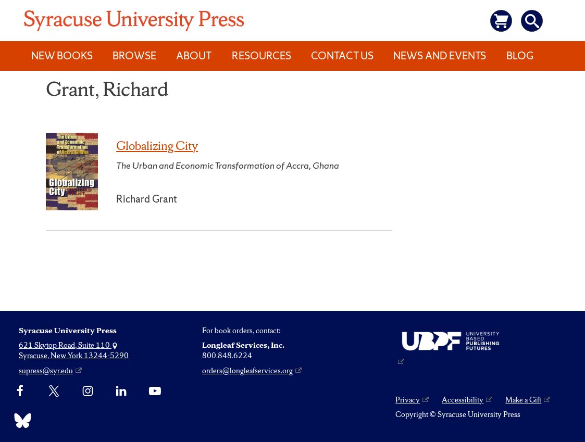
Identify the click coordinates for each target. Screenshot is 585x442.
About (193, 55)
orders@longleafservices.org (247, 370)
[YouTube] (155, 391)
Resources (261, 55)
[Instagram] (87, 391)
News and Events (439, 55)
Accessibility (462, 400)
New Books (62, 55)
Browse (134, 55)
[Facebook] (20, 391)
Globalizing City (157, 146)
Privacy (407, 400)
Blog (519, 55)
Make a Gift (523, 400)
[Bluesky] (20, 421)
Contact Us (342, 55)
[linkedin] (121, 391)
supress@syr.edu (46, 370)
